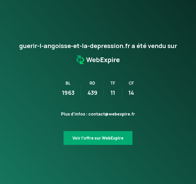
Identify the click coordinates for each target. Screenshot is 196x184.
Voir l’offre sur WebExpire (98, 138)
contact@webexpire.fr (111, 114)
